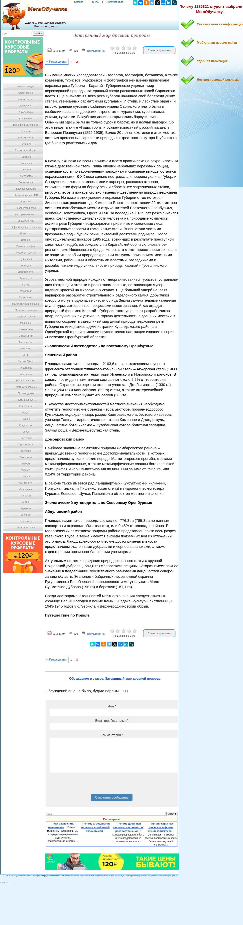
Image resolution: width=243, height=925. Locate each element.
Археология (25, 105)
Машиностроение (26, 316)
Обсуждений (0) (96, 51)
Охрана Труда (26, 361)
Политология (26, 374)
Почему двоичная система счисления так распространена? (128, 827)
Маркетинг (26, 291)
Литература (25, 278)
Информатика (26, 220)
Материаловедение (26, 310)
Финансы (26, 495)
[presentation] (80, 784)
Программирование (26, 387)
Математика (26, 297)
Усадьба (25, 470)
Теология (26, 451)
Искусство (25, 233)
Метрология (25, 342)
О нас (95, 2)
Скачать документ (159, 50)
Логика (26, 284)
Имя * (112, 706)
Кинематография (25, 246)
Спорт (25, 431)
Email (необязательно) (111, 720)
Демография (26, 182)
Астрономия (26, 118)
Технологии (25, 457)
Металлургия (26, 335)
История (26, 240)
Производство (26, 393)
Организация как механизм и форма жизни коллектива (160, 827)
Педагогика (26, 367)
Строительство (25, 444)
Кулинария (26, 259)
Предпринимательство (25, 124)
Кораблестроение (26, 252)
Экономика (26, 521)
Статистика (25, 438)
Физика (26, 476)
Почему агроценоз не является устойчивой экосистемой (96, 827)
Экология (26, 514)
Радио (25, 412)
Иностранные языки (26, 214)
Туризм (26, 463)
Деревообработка (26, 188)
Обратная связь (115, 2)
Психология (25, 406)
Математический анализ (25, 303)
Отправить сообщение (111, 797)
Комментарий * (112, 735)
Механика (25, 348)
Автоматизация (25, 86)
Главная (78, 2)
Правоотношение (25, 380)
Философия (25, 489)
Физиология (25, 482)
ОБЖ (26, 355)
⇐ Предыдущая (56, 61)
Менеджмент (26, 329)
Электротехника (26, 527)
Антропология (26, 99)
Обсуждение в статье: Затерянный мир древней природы (115, 678)
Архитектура (26, 112)
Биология (26, 131)
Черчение (25, 508)
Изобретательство (26, 208)
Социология (26, 425)
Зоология (26, 201)
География (26, 163)
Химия (25, 502)
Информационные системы (25, 227)
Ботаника (26, 144)
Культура (26, 265)
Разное (26, 419)
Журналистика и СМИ (26, 195)
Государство (26, 176)
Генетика (26, 156)
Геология (26, 169)
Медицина (25, 323)
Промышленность (26, 399)
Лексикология (25, 272)
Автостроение (26, 93)
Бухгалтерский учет (26, 150)
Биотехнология (25, 137)
